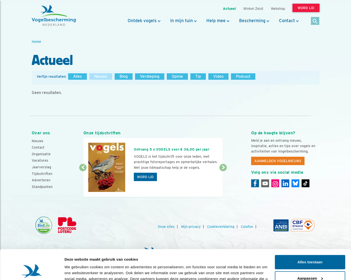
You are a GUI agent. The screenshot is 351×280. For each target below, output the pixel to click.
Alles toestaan (309, 234)
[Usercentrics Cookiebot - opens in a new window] (31, 270)
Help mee (216, 20)
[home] (54, 15)
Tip (198, 76)
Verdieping (149, 76)
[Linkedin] (285, 183)
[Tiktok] (305, 183)
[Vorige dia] (83, 182)
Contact (287, 20)
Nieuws (100, 76)
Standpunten (42, 187)
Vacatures (40, 160)
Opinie (177, 76)
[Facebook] (255, 183)
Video (218, 76)
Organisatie (41, 154)
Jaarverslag (41, 167)
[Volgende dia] (223, 182)
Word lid (145, 177)
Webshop (278, 8)
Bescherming (252, 20)
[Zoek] (315, 21)
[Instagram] (275, 183)
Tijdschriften (42, 174)
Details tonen (76, 270)
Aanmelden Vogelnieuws (277, 161)
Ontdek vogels (142, 20)
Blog (124, 76)
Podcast (243, 76)
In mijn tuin (181, 20)
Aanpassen (310, 250)
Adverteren (41, 180)
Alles (77, 76)
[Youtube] (265, 183)
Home (36, 41)
